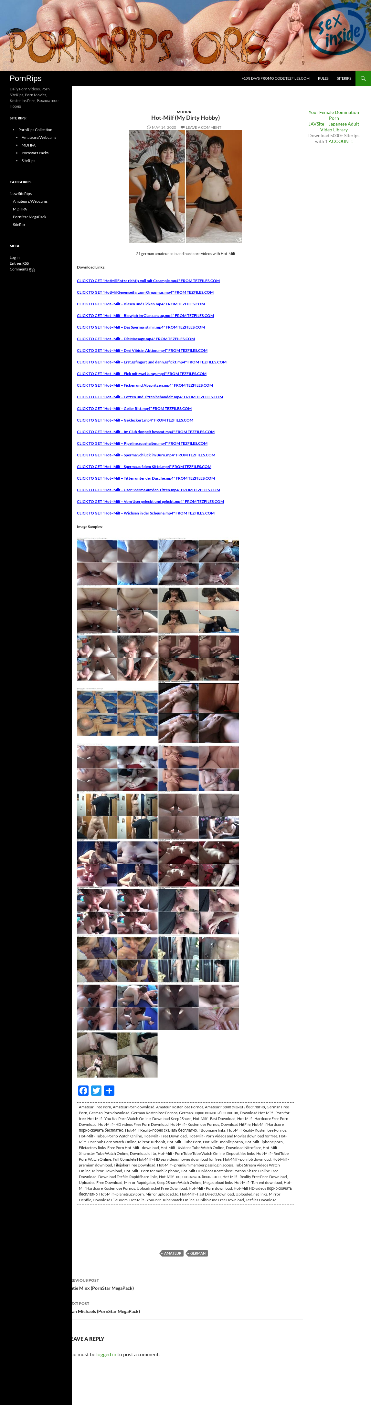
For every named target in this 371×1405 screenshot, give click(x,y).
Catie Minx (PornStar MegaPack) (185, 1284)
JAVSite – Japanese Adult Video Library (334, 126)
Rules (323, 78)
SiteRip (19, 224)
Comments (22, 269)
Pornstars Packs (35, 152)
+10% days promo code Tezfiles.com (276, 78)
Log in (15, 257)
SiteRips (344, 78)
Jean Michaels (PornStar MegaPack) (185, 1307)
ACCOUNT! (341, 141)
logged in (106, 1354)
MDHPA (184, 111)
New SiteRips (21, 193)
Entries (19, 263)
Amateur (172, 1253)
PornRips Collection (35, 129)
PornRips (26, 78)
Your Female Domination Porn (334, 115)
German (198, 1253)
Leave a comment (203, 127)
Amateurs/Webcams (39, 137)
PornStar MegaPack (29, 216)
